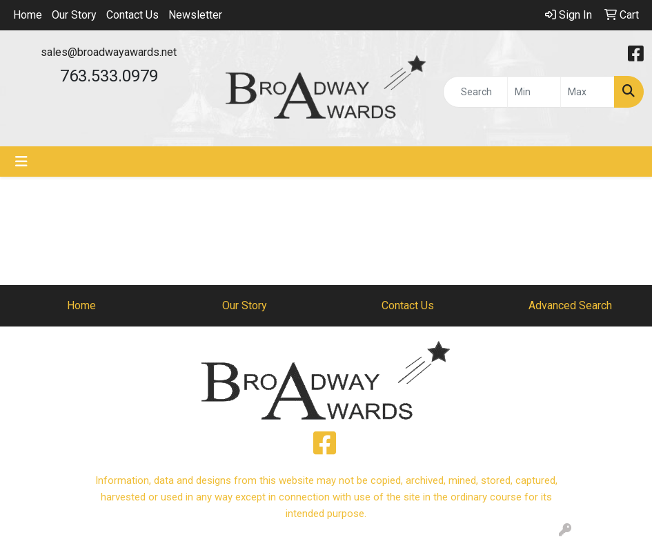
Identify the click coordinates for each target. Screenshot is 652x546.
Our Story (74, 14)
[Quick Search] (475, 92)
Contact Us (132, 14)
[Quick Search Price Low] (534, 92)
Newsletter (195, 14)
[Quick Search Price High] (587, 92)
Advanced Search (570, 305)
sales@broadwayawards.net (109, 52)
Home (27, 14)
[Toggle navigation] (21, 161)
